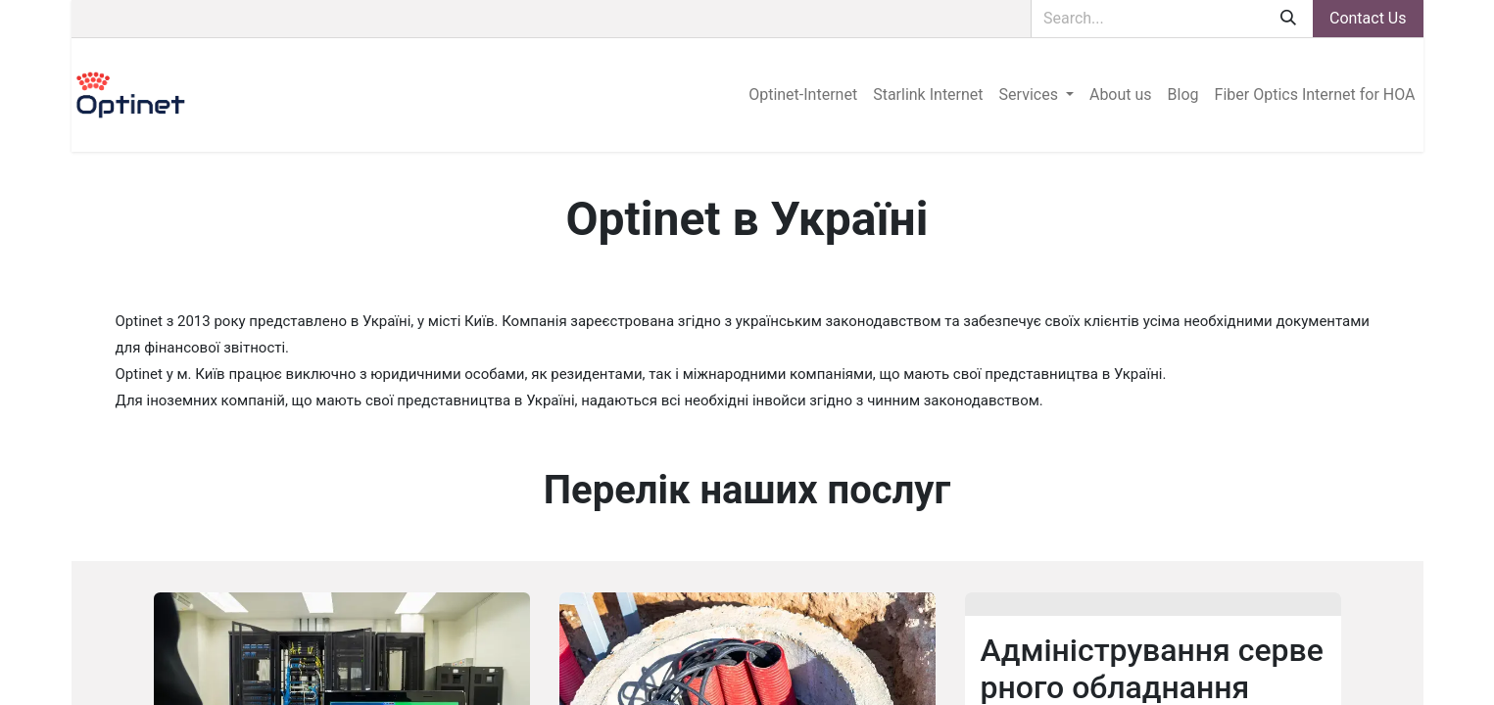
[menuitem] (803, 95)
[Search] (1288, 18)
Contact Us (1368, 18)
